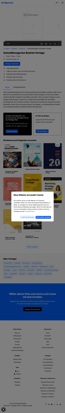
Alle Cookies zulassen (43, 217)
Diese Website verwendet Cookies (32, 196)
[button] (3, 409)
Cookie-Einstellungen (27, 217)
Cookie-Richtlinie (30, 211)
